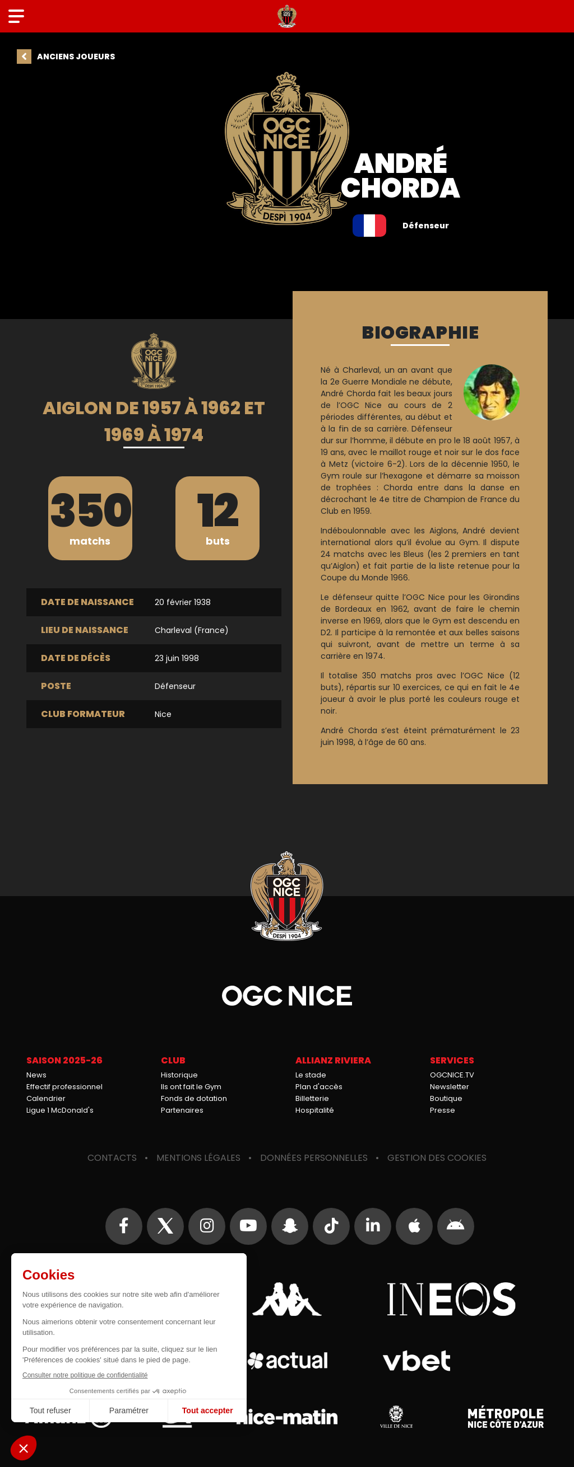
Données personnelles (314, 1157)
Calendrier (46, 1098)
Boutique (446, 1098)
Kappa (287, 1299)
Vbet (416, 1360)
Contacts (112, 1157)
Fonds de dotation (194, 1098)
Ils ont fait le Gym (191, 1086)
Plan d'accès (318, 1086)
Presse (442, 1110)
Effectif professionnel (64, 1086)
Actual (287, 1360)
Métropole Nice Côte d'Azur (505, 1416)
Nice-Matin (287, 1416)
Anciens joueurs (76, 56)
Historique (179, 1075)
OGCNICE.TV (452, 1075)
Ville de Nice (396, 1416)
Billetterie (312, 1098)
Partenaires (182, 1110)
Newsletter (449, 1086)
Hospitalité (314, 1110)
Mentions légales (198, 1157)
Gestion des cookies (437, 1157)
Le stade (310, 1075)
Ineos (451, 1299)
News (36, 1075)
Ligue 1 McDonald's (60, 1110)
